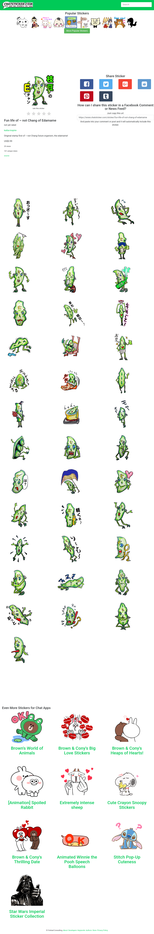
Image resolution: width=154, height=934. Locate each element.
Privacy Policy (102, 930)
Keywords (81, 930)
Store (94, 930)
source (6, 156)
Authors (89, 930)
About (65, 930)
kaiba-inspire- (10, 130)
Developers (72, 930)
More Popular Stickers (77, 31)
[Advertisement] (77, 55)
